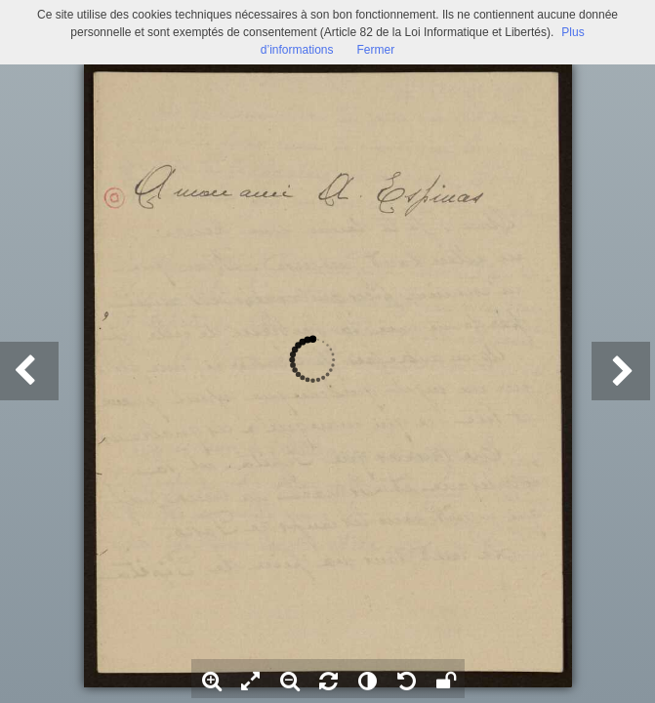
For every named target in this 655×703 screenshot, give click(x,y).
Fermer (376, 50)
